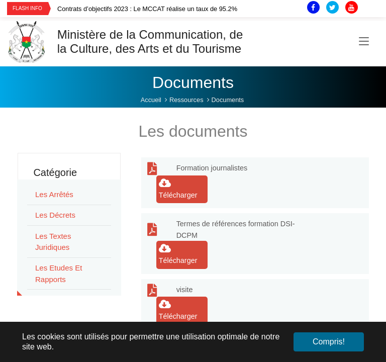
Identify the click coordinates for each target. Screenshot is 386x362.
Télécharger (178, 188)
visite (184, 290)
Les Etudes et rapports (58, 273)
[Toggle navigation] (364, 41)
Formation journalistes (212, 168)
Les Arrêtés (54, 194)
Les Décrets (55, 215)
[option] (168, 9)
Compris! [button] (329, 341)
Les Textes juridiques (53, 242)
